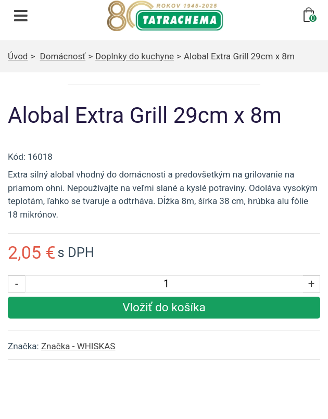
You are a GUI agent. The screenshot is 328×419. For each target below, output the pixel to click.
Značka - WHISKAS (78, 346)
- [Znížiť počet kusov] (16, 283)
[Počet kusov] (166, 284)
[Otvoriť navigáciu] (21, 16)
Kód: (17, 156)
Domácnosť (63, 56)
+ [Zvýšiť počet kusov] (311, 283)
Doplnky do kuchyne (134, 56)
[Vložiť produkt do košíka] (164, 308)
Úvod (18, 56)
